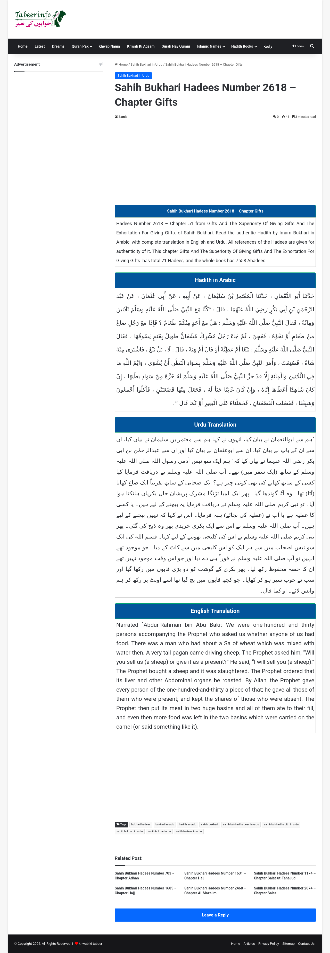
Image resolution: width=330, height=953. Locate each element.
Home (22, 46)
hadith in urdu (187, 824)
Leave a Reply (215, 914)
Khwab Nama (109, 46)
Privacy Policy (268, 944)
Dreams (58, 46)
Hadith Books (242, 46)
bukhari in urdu (164, 824)
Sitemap (288, 944)
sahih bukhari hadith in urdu (281, 824)
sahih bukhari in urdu (130, 831)
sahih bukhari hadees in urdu (241, 824)
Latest (40, 46)
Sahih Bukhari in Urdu (146, 64)
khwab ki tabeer (90, 944)
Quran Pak (80, 46)
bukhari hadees (141, 824)
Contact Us (306, 944)
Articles (249, 944)
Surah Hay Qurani (176, 46)
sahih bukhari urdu (159, 831)
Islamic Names (209, 46)
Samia (123, 117)
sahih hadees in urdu (189, 831)
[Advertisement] (215, 161)
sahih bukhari (209, 824)
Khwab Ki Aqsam (140, 46)
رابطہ (267, 46)
